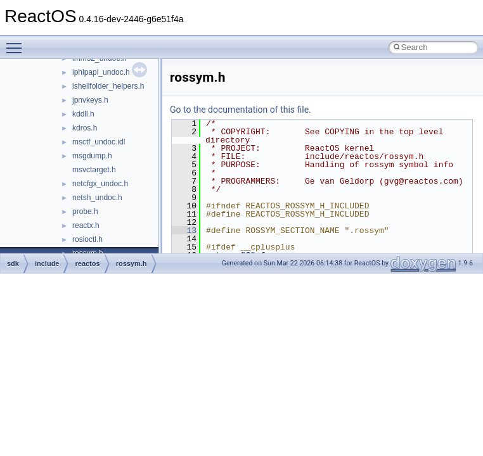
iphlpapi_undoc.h (101, 72)
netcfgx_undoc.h (100, 183)
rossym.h (131, 263)
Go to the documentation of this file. (240, 109)
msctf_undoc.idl (98, 141)
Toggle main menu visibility (17, 42)
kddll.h (83, 114)
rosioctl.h (87, 239)
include (47, 263)
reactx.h (86, 225)
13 (184, 230)
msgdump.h (92, 155)
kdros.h (84, 128)
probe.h (85, 211)
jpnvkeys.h (90, 100)
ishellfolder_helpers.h (108, 86)
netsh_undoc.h (97, 197)
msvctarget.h (94, 169)
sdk (13, 263)
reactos (87, 263)
